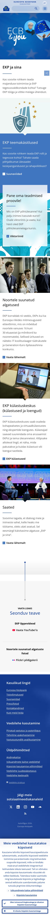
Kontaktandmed (15, 708)
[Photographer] (47, 254)
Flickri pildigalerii (25, 660)
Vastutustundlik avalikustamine (23, 739)
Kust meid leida (14, 712)
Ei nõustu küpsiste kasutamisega (27, 911)
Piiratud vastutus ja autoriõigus (23, 730)
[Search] (23, 8)
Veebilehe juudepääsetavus (21, 770)
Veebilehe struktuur (17, 782)
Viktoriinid (16, 236)
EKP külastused (15, 458)
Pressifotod (12, 703)
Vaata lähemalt (16, 357)
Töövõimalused (14, 694)
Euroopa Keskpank (16, 690)
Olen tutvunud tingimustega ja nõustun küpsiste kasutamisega (27, 903)
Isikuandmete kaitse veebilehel (23, 761)
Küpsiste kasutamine (26, 895)
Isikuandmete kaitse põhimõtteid (26, 890)
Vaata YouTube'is (25, 630)
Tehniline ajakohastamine (20, 735)
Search (36, 8)
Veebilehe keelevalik (17, 775)
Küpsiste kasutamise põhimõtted (24, 766)
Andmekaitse (13, 757)
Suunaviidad (14, 174)
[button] (45, 3)
